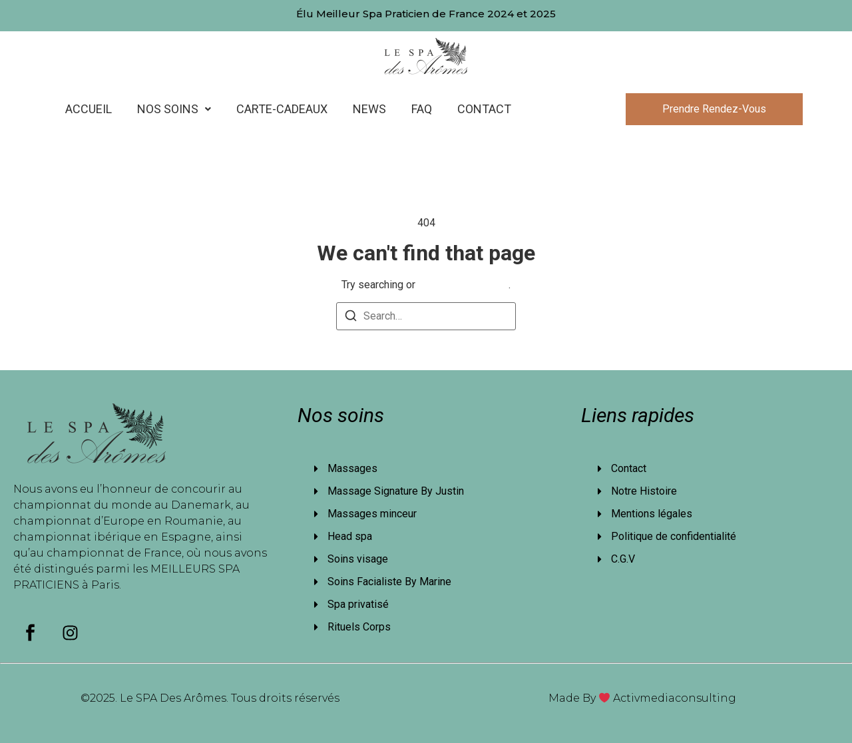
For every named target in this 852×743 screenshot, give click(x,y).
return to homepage (463, 284)
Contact (484, 109)
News (369, 109)
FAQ (421, 109)
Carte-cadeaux (281, 109)
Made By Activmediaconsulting (642, 698)
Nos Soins (174, 109)
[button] (174, 109)
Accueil (88, 109)
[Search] (350, 318)
